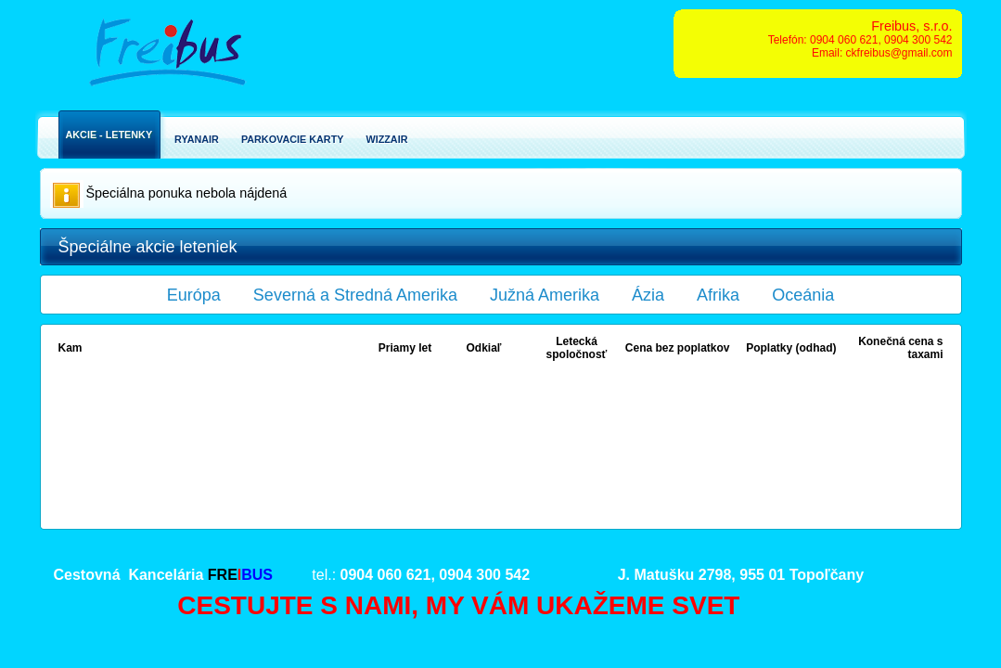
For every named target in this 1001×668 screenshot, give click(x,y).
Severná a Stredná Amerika (355, 295)
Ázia (648, 295)
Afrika (718, 295)
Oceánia (803, 295)
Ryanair (196, 139)
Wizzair (386, 139)
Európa (194, 295)
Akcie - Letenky (109, 134)
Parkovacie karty (292, 139)
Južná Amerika (544, 295)
